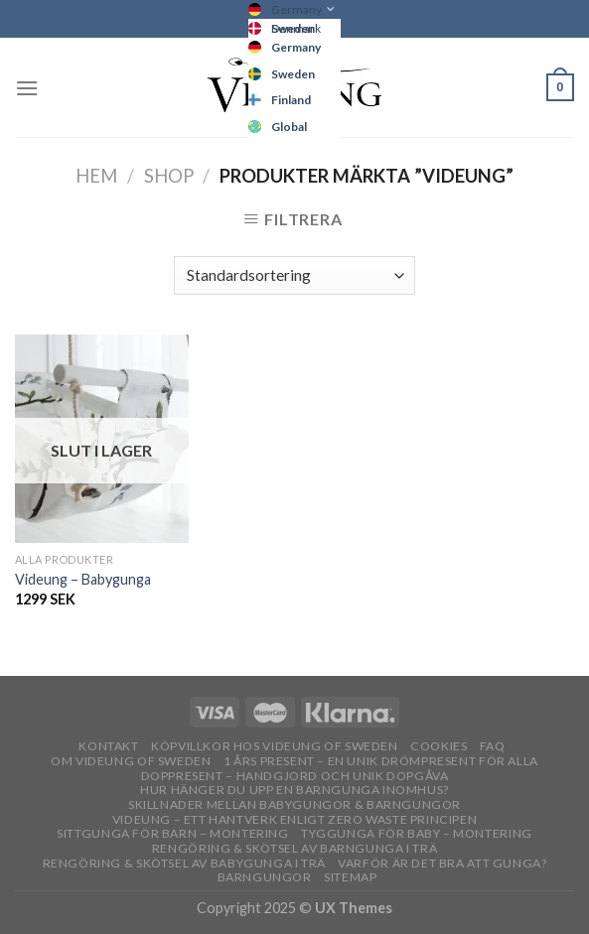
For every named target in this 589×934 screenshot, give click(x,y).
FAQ (493, 745)
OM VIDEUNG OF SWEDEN (131, 760)
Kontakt (108, 745)
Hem (96, 176)
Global (289, 126)
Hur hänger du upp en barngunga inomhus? (294, 789)
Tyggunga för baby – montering (416, 833)
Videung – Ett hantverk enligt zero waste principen (295, 819)
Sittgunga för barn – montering (172, 833)
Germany (296, 9)
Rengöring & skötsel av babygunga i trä (184, 863)
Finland (291, 99)
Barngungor (265, 876)
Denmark (296, 28)
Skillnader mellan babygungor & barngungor (294, 804)
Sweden (293, 74)
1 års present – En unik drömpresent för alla (380, 760)
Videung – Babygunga (83, 579)
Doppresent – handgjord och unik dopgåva (295, 775)
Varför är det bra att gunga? (442, 863)
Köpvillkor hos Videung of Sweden (274, 745)
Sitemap (350, 876)
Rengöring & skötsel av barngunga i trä (294, 848)
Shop (169, 176)
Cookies (438, 745)
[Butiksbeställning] (294, 275)
